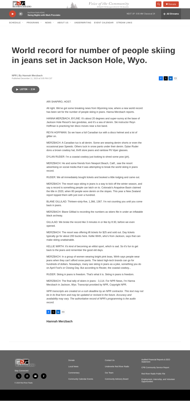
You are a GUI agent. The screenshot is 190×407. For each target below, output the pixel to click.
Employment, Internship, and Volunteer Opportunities (158, 387)
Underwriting (82, 29)
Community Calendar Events (80, 385)
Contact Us (109, 367)
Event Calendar (104, 29)
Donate (174, 7)
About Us (62, 29)
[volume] (20, 20)
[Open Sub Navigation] (23, 29)
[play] (12, 20)
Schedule (15, 29)
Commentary (73, 379)
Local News (73, 373)
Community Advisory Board (116, 385)
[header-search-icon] (160, 7)
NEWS (48, 29)
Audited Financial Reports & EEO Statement (155, 367)
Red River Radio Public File (153, 380)
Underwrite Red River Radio (117, 373)
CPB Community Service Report (155, 374)
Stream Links (124, 29)
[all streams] (171, 20)
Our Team (109, 379)
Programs (33, 29)
